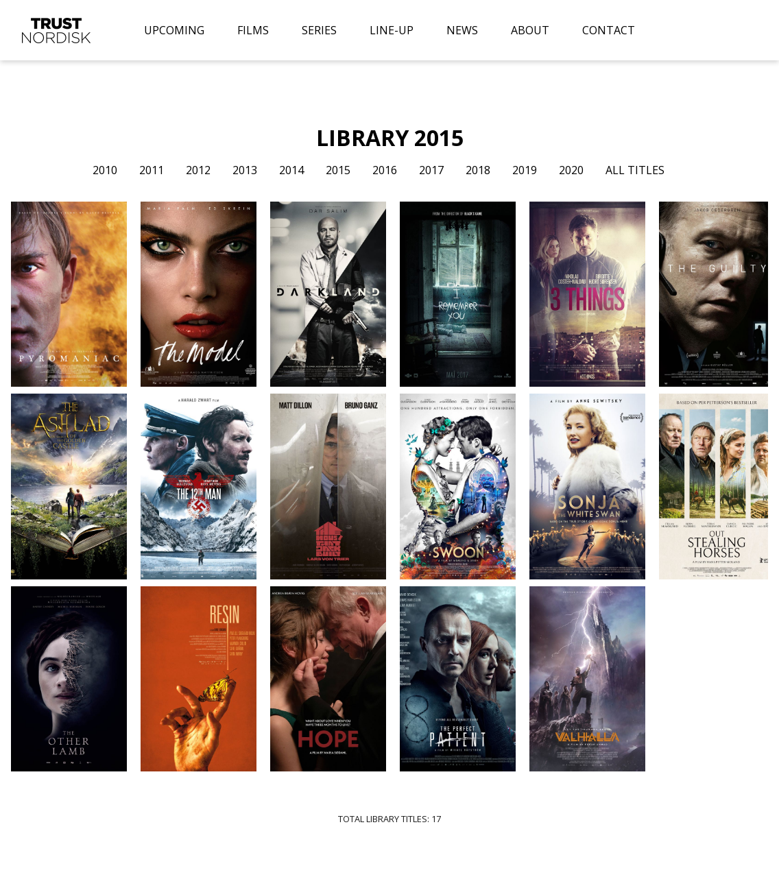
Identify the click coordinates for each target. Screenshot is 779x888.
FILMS (253, 30)
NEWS (462, 30)
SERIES (319, 30)
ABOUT (530, 30)
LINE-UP (392, 30)
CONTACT (608, 30)
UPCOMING (174, 30)
